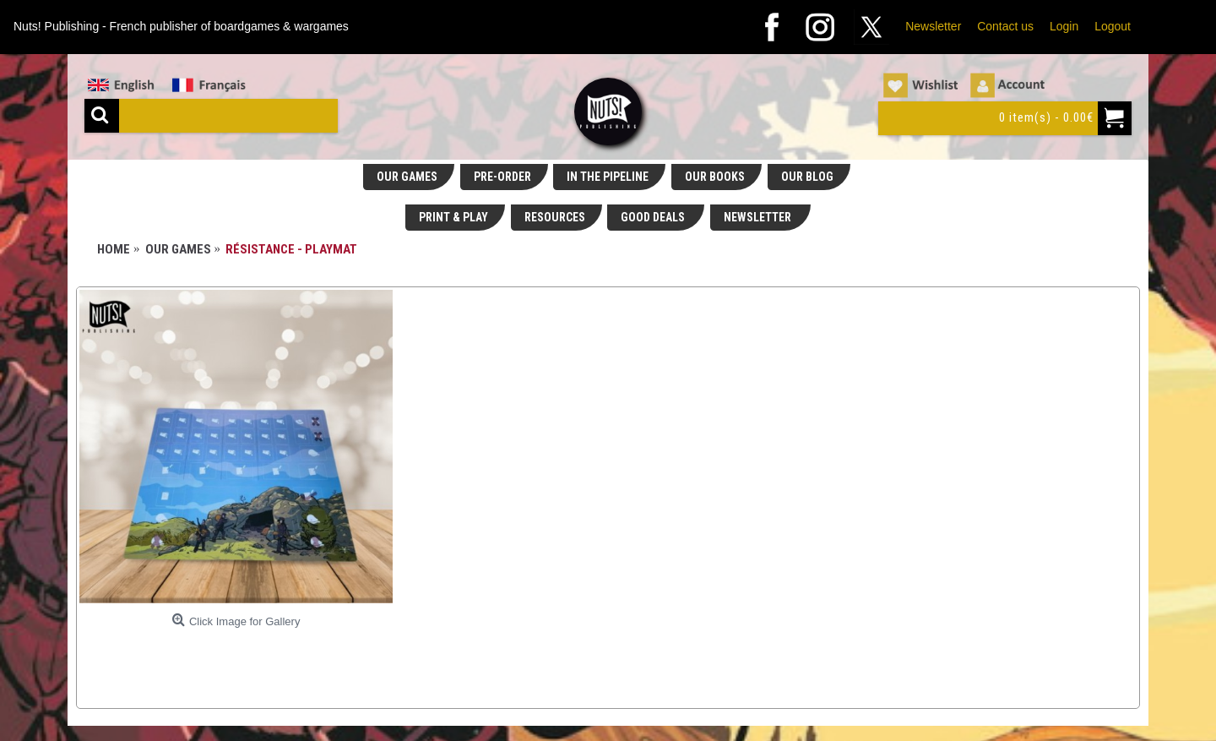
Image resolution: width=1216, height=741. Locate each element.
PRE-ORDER (502, 176)
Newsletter (933, 26)
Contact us (1005, 26)
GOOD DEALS (654, 217)
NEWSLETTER (759, 217)
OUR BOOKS (715, 176)
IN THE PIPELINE (608, 176)
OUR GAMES (407, 176)
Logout (1112, 26)
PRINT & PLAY (453, 217)
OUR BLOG (807, 176)
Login (1064, 26)
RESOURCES (554, 217)
